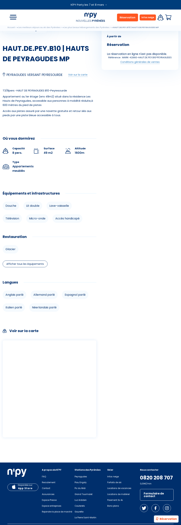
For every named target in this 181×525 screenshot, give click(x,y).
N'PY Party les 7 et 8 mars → (89, 5)
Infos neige (147, 17)
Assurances (48, 494)
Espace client (160, 17)
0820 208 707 (156, 478)
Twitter (144, 508)
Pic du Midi (80, 488)
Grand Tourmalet (83, 494)
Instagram (167, 508)
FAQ (44, 476)
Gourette (79, 511)
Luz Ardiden (81, 500)
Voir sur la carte (77, 74)
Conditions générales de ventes (140, 62)
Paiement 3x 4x (115, 500)
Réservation (166, 519)
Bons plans (113, 506)
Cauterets (80, 506)
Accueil (11, 27)
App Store (25, 488)
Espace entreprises (51, 506)
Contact (46, 488)
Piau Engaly (81, 482)
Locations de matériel (118, 494)
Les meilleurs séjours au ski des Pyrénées (39, 27)
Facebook (155, 508)
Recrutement (48, 482)
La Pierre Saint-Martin (85, 517)
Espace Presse (49, 500)
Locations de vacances (119, 488)
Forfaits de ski (114, 482)
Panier (168, 17)
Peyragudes (81, 476)
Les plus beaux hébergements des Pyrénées (86, 27)
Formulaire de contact (154, 495)
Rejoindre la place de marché (57, 511)
